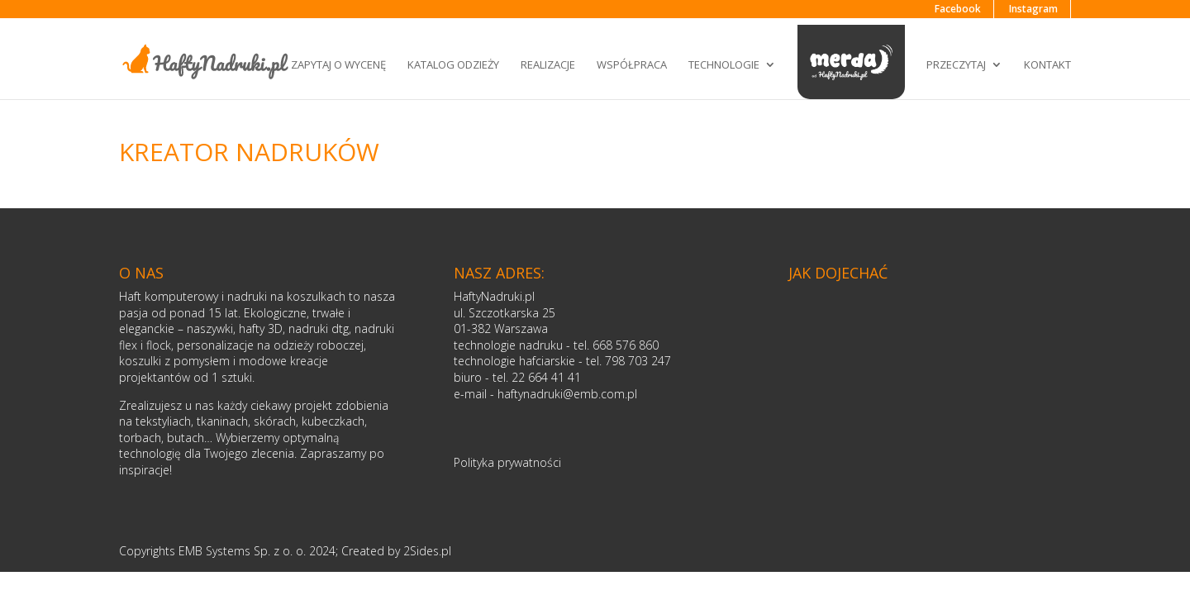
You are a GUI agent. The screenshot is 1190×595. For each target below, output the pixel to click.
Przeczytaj (956, 64)
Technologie (723, 64)
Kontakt (1047, 64)
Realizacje (548, 64)
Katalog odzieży (453, 64)
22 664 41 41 (546, 377)
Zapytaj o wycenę (338, 64)
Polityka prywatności (507, 462)
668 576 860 (626, 345)
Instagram (1033, 9)
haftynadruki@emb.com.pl (567, 394)
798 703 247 (638, 361)
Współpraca (632, 64)
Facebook (958, 9)
